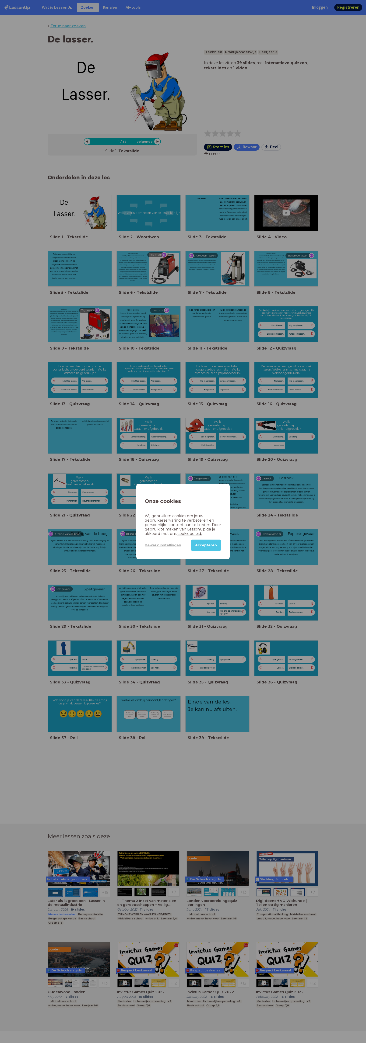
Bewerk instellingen (163, 545)
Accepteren (206, 545)
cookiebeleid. (189, 533)
